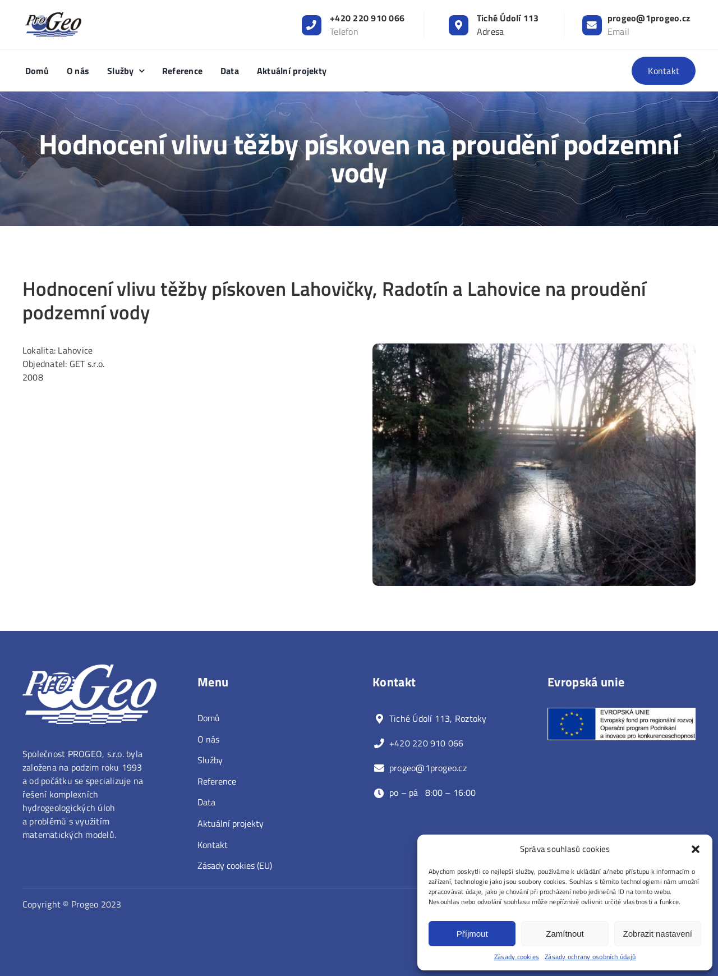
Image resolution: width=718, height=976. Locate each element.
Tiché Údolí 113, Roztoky (438, 718)
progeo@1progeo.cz (648, 18)
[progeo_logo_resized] (53, 17)
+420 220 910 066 (367, 18)
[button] (695, 849)
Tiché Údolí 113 (508, 18)
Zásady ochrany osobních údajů (590, 957)
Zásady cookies (516, 957)
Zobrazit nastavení (657, 933)
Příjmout (472, 933)
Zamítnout (565, 933)
